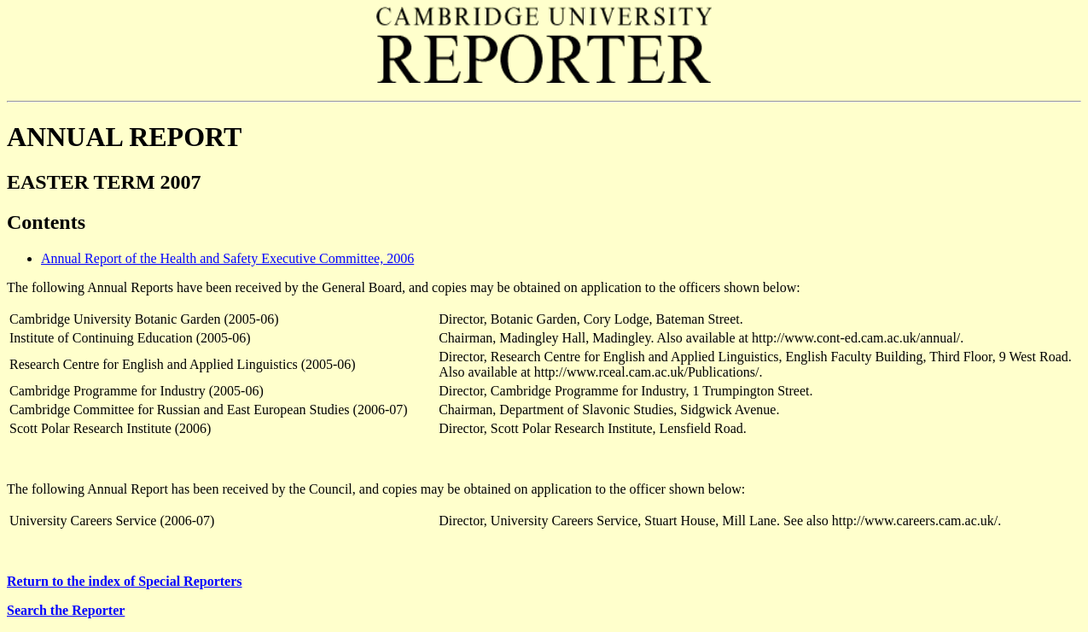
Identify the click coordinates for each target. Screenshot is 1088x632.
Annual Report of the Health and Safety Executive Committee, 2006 (227, 258)
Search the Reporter (66, 610)
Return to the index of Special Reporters (124, 581)
